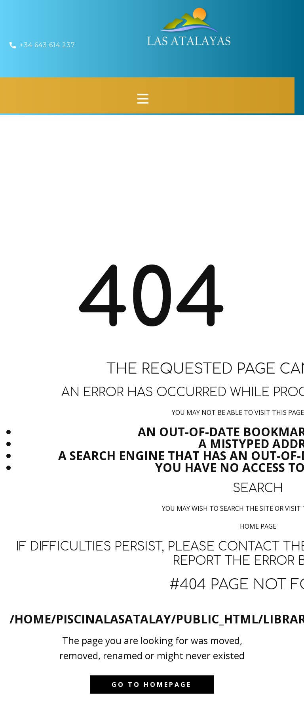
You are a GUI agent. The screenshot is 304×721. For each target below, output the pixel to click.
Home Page (258, 526)
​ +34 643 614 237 (43, 45)
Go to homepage (152, 684)
